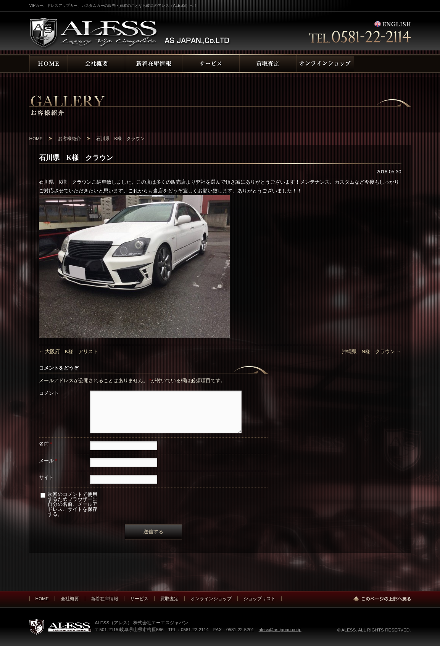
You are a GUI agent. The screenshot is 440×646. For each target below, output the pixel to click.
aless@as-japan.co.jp (280, 629)
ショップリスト (259, 598)
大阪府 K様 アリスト (68, 351)
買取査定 (169, 598)
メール (48, 460)
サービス (139, 598)
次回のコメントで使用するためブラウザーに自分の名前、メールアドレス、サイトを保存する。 (72, 504)
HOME (42, 598)
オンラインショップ (211, 598)
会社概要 (70, 598)
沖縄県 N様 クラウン (371, 351)
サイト (46, 477)
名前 (45, 443)
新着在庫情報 (104, 598)
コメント (49, 393)
